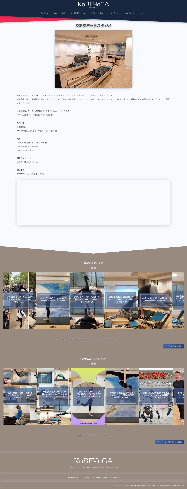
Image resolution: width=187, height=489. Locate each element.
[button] (64, 339)
